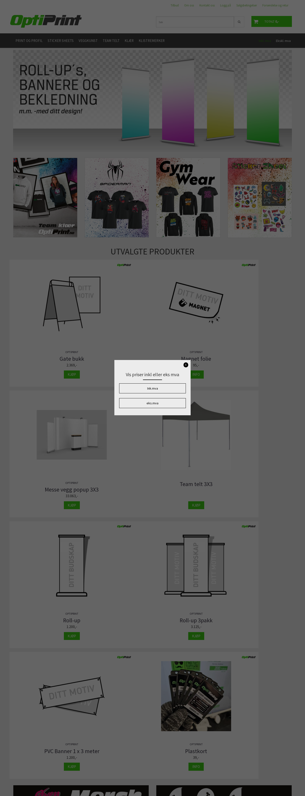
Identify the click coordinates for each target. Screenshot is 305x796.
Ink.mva (152, 388)
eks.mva (152, 403)
